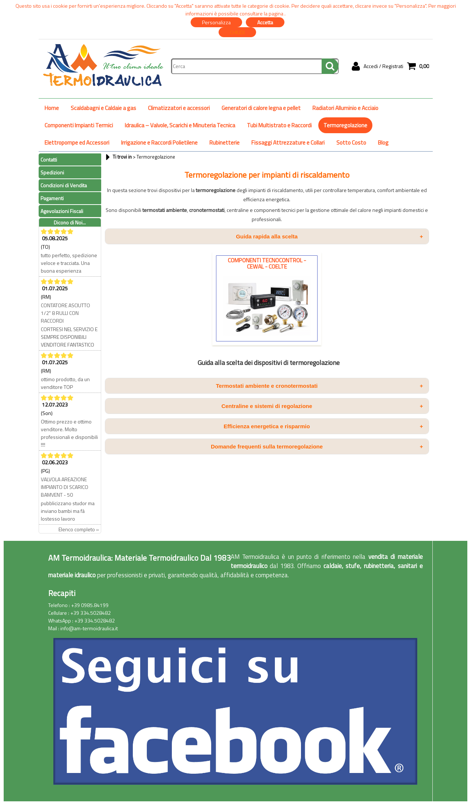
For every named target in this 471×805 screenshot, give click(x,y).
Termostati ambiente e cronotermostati (319, 386)
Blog (383, 142)
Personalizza (216, 22)
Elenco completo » (79, 529)
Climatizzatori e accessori (179, 108)
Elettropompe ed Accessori (77, 142)
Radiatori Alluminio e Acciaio (345, 108)
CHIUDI (237, 32)
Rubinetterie (224, 142)
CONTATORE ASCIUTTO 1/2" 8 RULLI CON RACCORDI (65, 313)
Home (52, 108)
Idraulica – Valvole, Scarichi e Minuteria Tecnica (180, 125)
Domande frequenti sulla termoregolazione (317, 446)
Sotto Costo (351, 142)
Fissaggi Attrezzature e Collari (288, 142)
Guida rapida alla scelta (329, 236)
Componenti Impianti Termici (79, 125)
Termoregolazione (345, 125)
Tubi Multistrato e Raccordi (279, 125)
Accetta (265, 22)
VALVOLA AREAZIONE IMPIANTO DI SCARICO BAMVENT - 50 (64, 487)
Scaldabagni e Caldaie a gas (103, 108)
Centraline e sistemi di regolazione (322, 406)
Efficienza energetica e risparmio (323, 426)
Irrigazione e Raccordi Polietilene (159, 142)
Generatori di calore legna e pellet (261, 108)
